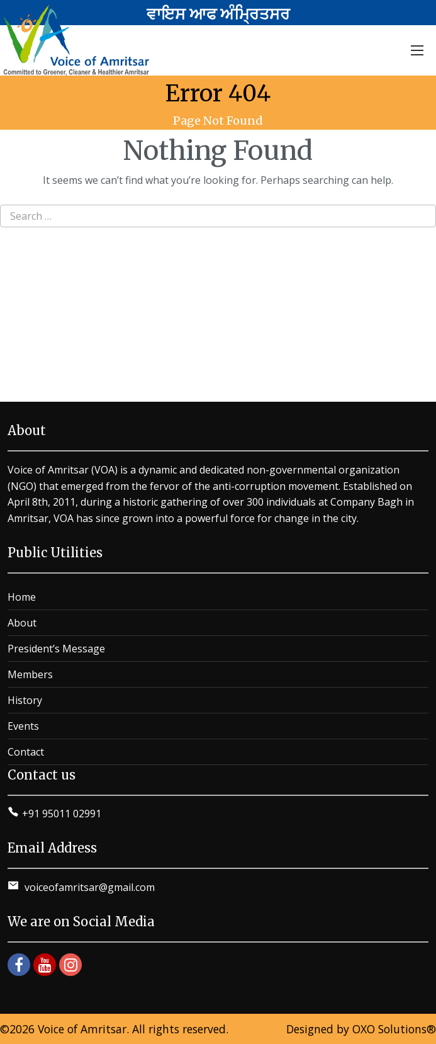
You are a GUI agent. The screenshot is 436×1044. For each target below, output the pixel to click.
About (22, 623)
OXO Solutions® (394, 1028)
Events (23, 726)
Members (30, 674)
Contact (26, 752)
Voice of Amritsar (82, 1028)
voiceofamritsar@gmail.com (88, 887)
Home (22, 597)
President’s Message (56, 648)
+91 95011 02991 (61, 813)
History (25, 700)
